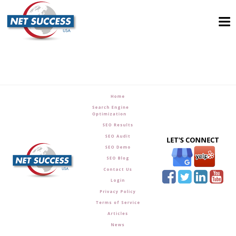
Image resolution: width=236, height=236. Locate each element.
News (118, 224)
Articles (117, 213)
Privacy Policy (118, 191)
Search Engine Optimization (110, 110)
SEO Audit (118, 136)
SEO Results (118, 125)
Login (118, 180)
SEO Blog (118, 158)
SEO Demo (118, 147)
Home (118, 96)
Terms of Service (118, 202)
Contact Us (117, 169)
